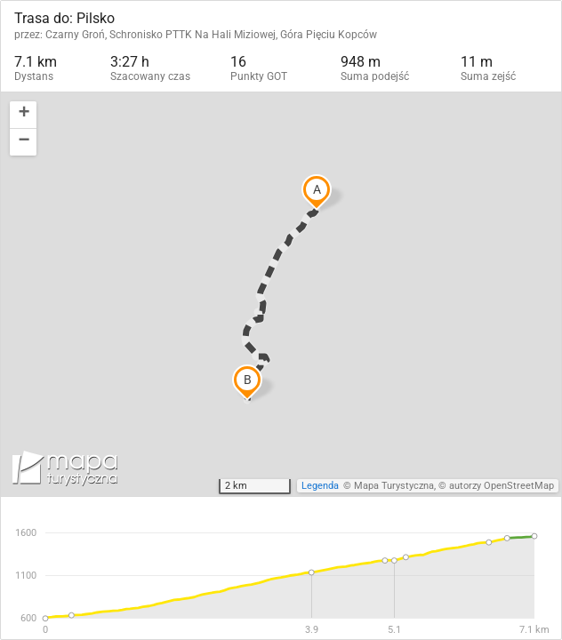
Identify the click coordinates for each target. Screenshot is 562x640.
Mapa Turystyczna (394, 486)
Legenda (320, 486)
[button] (23, 115)
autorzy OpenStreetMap (501, 486)
